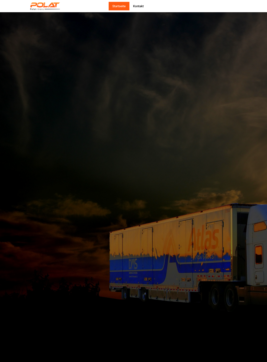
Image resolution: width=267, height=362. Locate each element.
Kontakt (138, 6)
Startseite (119, 6)
